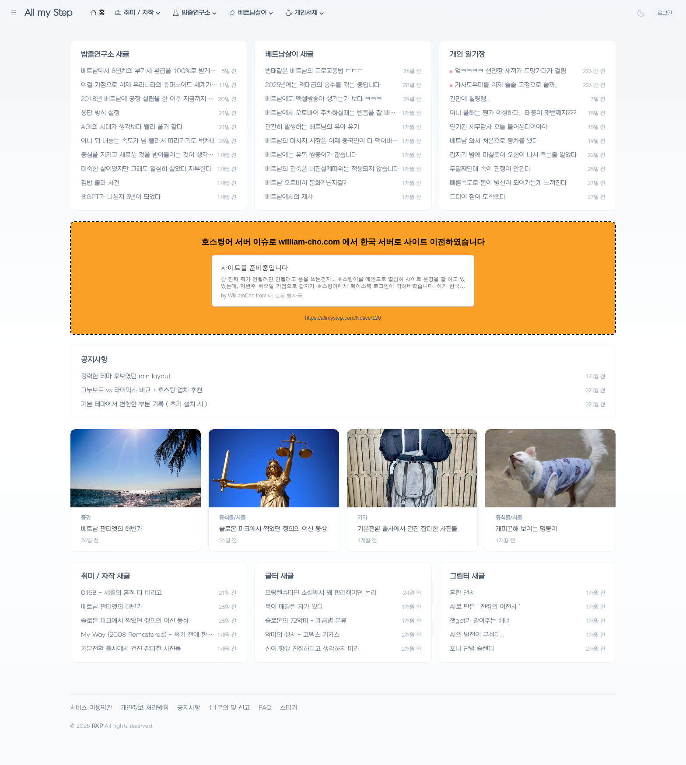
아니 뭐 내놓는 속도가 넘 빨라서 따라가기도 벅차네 (148, 141)
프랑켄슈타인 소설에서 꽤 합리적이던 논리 (320, 593)
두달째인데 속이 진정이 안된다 (490, 169)
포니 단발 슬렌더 (472, 649)
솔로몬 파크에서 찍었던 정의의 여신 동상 (135, 621)
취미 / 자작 (138, 13)
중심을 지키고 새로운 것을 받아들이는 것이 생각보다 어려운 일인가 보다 (147, 155)
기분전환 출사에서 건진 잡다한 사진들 (131, 649)
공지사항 (188, 708)
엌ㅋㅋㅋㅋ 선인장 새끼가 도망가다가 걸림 (510, 71)
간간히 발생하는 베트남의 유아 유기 (312, 127)
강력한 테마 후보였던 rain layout (126, 376)
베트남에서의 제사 (289, 197)
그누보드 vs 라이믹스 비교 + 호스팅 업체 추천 (141, 390)
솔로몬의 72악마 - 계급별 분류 (305, 621)
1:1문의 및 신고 (229, 708)
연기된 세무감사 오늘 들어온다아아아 (498, 127)
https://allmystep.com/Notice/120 (343, 318)
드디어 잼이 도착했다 (477, 197)
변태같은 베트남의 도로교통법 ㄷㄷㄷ (314, 71)
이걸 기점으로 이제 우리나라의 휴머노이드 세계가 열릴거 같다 (146, 85)
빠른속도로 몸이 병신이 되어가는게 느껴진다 (508, 183)
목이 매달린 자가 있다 (294, 607)
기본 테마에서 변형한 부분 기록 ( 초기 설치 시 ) (144, 404)
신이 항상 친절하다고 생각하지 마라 (312, 649)
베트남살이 (252, 13)
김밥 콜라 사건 (100, 183)
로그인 (665, 13)
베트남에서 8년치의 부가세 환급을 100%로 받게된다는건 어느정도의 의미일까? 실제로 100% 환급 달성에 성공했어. (149, 71)
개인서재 (306, 13)
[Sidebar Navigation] (14, 13)
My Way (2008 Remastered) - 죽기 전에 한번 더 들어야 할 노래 (147, 635)
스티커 (288, 708)
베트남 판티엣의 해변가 (111, 607)
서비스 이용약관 (91, 708)
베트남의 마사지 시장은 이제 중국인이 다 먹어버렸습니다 (331, 141)
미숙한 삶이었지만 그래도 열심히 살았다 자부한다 (146, 169)
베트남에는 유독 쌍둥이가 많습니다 (311, 155)
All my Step (48, 13)
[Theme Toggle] (641, 13)
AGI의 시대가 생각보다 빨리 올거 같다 (131, 127)
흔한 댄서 (462, 593)
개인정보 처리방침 (144, 708)
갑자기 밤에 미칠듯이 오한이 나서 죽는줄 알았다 (513, 155)
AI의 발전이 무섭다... (477, 635)
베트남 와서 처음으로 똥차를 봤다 (494, 141)
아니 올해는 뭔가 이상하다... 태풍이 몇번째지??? (513, 113)
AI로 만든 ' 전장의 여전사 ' (485, 607)
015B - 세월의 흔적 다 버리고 (121, 593)
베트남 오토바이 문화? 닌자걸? (305, 183)
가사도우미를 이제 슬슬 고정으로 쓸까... (507, 85)
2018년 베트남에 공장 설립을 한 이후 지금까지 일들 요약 (147, 99)
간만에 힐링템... (470, 99)
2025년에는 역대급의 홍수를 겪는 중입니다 (322, 85)
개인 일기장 (467, 55)
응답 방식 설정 (100, 113)
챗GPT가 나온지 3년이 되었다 (121, 197)
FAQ (265, 708)
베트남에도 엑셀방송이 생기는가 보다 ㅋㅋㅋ (323, 99)
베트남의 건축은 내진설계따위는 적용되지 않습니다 (332, 169)
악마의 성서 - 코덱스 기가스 (302, 635)
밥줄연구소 (196, 13)
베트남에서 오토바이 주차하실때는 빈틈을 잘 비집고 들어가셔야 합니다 (330, 113)
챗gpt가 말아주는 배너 (480, 621)
